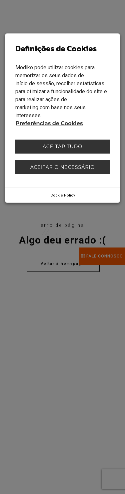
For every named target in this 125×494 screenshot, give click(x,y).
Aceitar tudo (62, 147)
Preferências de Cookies (49, 123)
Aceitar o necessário (62, 167)
